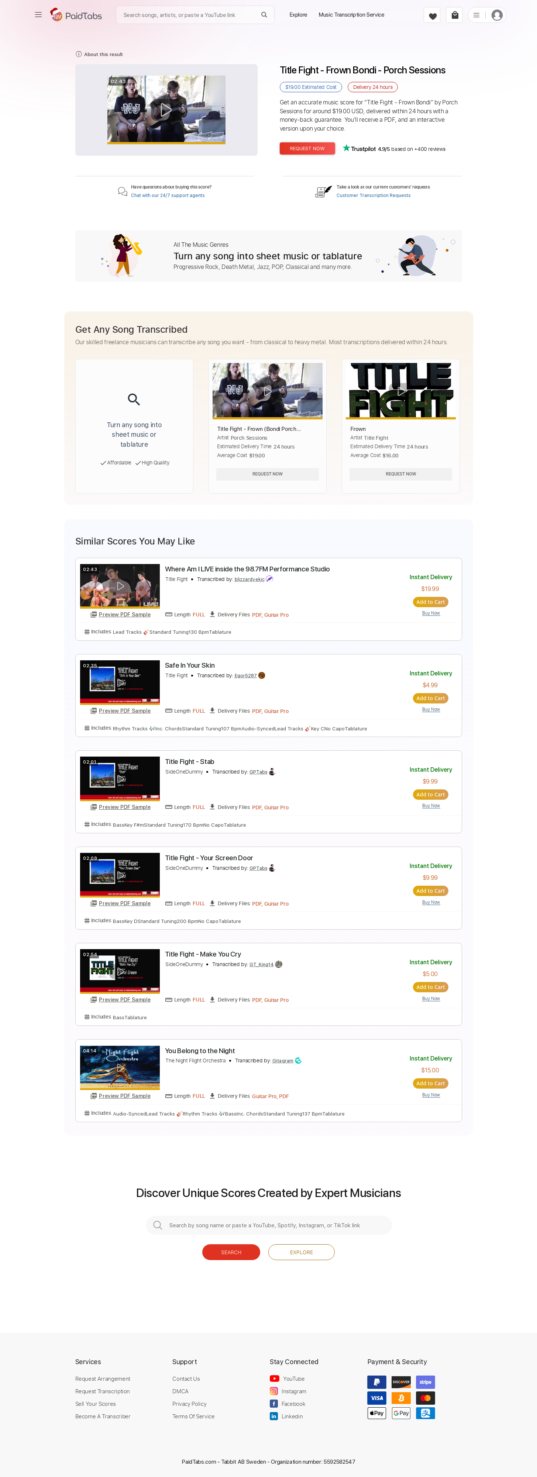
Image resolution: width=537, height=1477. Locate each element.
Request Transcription (102, 1391)
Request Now (307, 148)
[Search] (264, 15)
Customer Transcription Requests (374, 195)
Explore (301, 1251)
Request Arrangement (102, 1378)
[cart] (454, 15)
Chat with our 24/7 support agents (168, 195)
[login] (497, 15)
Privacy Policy (189, 1403)
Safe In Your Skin (190, 665)
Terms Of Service (193, 1416)
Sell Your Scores (95, 1403)
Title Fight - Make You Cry (203, 954)
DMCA (180, 1391)
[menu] (38, 14)
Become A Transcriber (103, 1416)
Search (231, 1251)
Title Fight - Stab (189, 761)
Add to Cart (431, 602)
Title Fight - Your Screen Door (209, 858)
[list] (476, 15)
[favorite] (432, 15)
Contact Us (186, 1378)
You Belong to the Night (200, 1050)
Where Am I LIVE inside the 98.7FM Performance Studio (247, 569)
